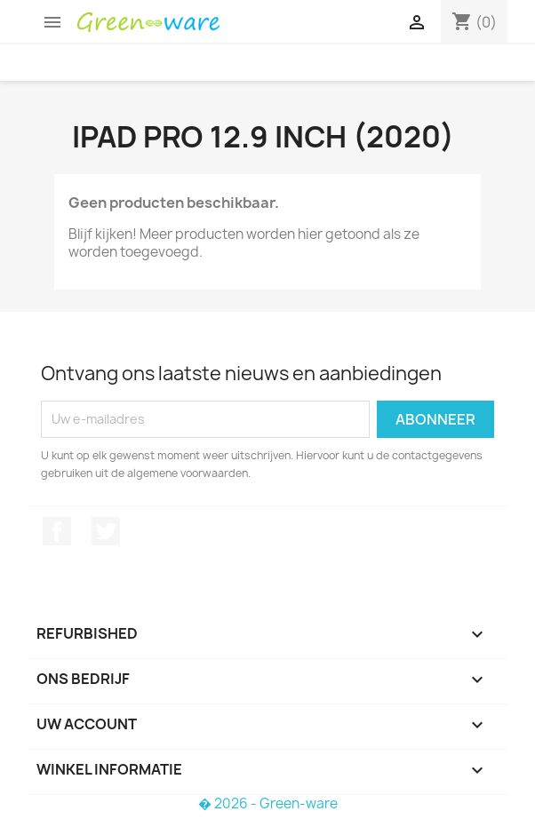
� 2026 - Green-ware (268, 803)
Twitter (106, 531)
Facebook (57, 531)
